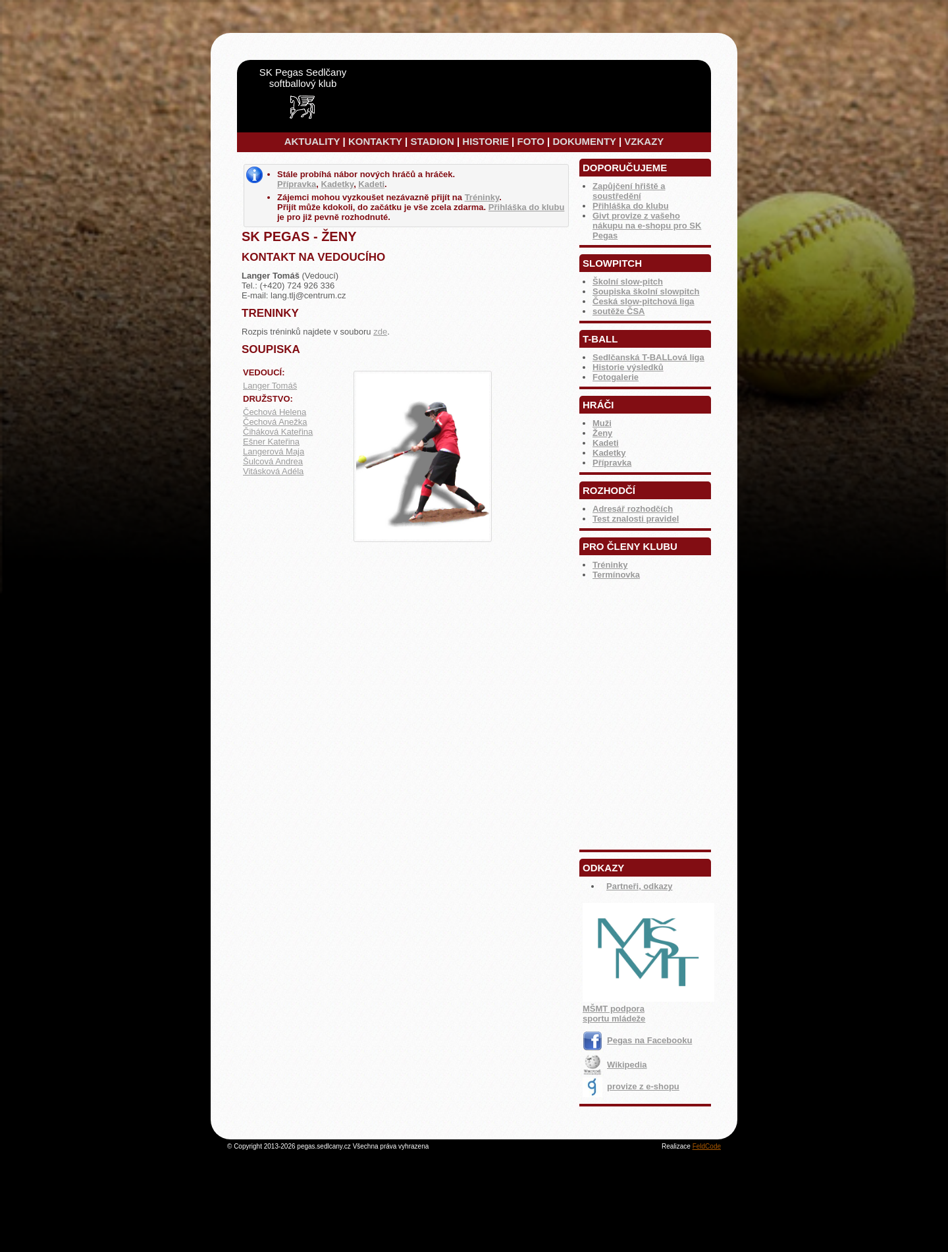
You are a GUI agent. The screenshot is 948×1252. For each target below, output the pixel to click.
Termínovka (616, 575)
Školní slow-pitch (627, 281)
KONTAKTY (375, 141)
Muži (602, 423)
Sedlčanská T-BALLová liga (648, 357)
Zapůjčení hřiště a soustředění (629, 191)
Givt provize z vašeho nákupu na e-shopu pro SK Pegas (646, 225)
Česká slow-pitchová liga (643, 301)
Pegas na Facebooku (637, 1040)
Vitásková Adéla (273, 471)
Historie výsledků (628, 367)
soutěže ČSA (618, 311)
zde (380, 332)
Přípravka (611, 463)
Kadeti (605, 443)
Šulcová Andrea (273, 461)
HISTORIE (485, 141)
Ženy (602, 433)
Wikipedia (615, 1065)
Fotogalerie (615, 377)
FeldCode (707, 1146)
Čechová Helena (274, 412)
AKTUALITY (312, 141)
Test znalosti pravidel (635, 519)
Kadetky (609, 453)
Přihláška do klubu (630, 206)
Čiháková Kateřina (278, 432)
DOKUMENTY (584, 141)
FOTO (530, 141)
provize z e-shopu (631, 1086)
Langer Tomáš (270, 386)
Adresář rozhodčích (632, 509)
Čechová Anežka (275, 422)
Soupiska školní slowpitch (646, 291)
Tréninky (609, 565)
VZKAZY (644, 141)
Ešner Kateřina (271, 442)
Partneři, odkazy (639, 886)
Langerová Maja (273, 451)
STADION (432, 141)
